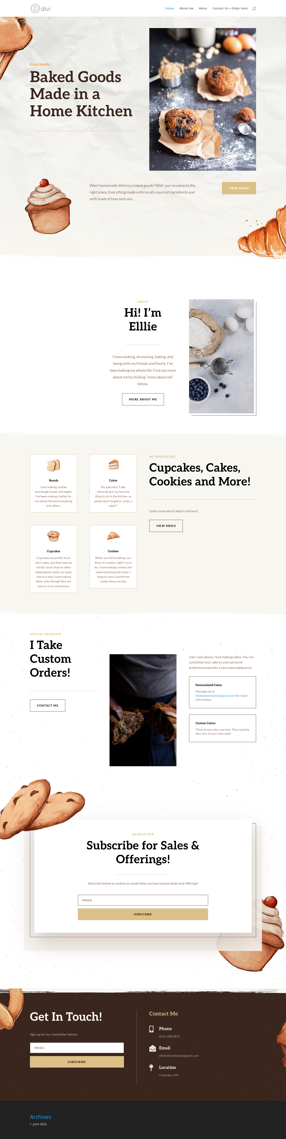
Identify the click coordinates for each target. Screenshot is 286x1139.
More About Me (143, 399)
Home (169, 8)
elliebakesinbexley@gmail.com (215, 695)
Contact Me (47, 705)
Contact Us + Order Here (230, 8)
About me (186, 8)
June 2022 (40, 1124)
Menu (203, 8)
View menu (239, 188)
